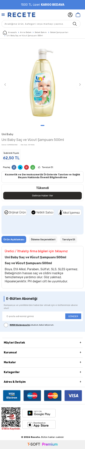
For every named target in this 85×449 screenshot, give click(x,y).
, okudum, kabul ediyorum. (29, 325)
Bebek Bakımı (41, 32)
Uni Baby (7, 134)
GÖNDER (73, 316)
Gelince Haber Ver (42, 195)
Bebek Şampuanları (59, 32)
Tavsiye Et (47, 167)
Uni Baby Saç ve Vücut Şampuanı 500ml (24, 35)
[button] (42, 125)
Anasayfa (10, 32)
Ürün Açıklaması (13, 239)
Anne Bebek (25, 32)
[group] (42, 82)
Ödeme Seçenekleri (43, 239)
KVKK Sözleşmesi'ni (20, 325)
